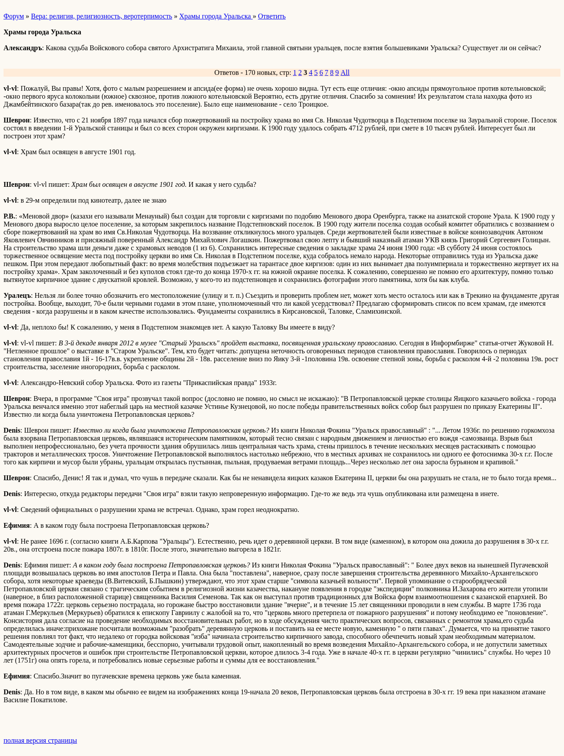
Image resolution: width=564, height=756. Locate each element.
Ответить (272, 16)
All (345, 72)
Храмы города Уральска (216, 16)
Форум (14, 16)
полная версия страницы (40, 740)
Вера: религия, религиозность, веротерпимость (101, 16)
